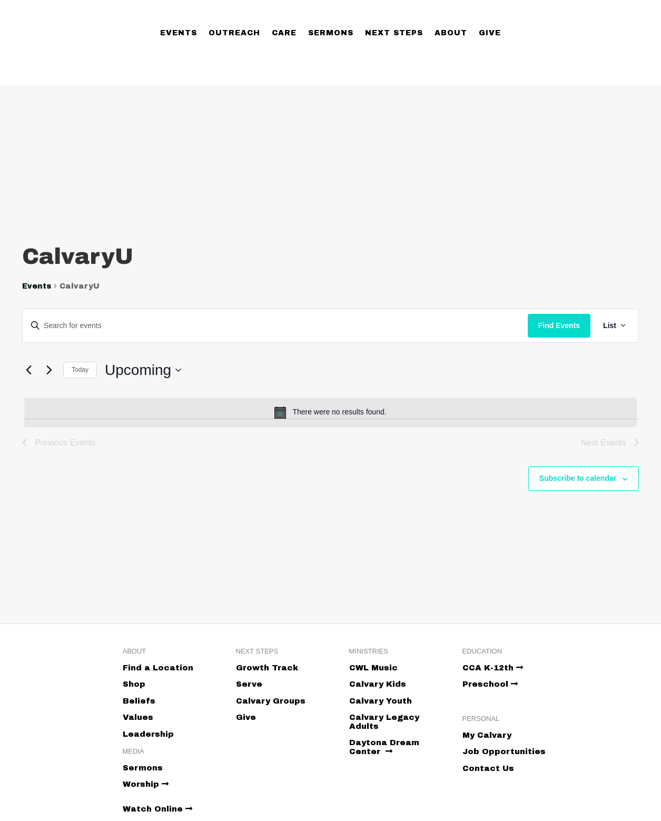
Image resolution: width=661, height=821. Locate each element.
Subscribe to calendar (577, 478)
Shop (134, 684)
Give (490, 33)
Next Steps (394, 33)
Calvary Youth (380, 701)
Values (138, 717)
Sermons (330, 33)
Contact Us (488, 768)
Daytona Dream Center (384, 747)
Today (80, 369)
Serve (249, 684)
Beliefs (139, 701)
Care (284, 33)
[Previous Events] (28, 370)
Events (178, 33)
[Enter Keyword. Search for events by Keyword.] (275, 325)
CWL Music (373, 668)
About (451, 33)
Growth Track (267, 668)
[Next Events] (49, 370)
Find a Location (158, 668)
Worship (146, 784)
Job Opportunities (504, 751)
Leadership (148, 734)
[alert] (330, 412)
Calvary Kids (377, 684)
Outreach (234, 33)
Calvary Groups (270, 701)
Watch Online (157, 809)
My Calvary (486, 735)
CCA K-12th (492, 668)
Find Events (559, 325)
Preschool (490, 684)
